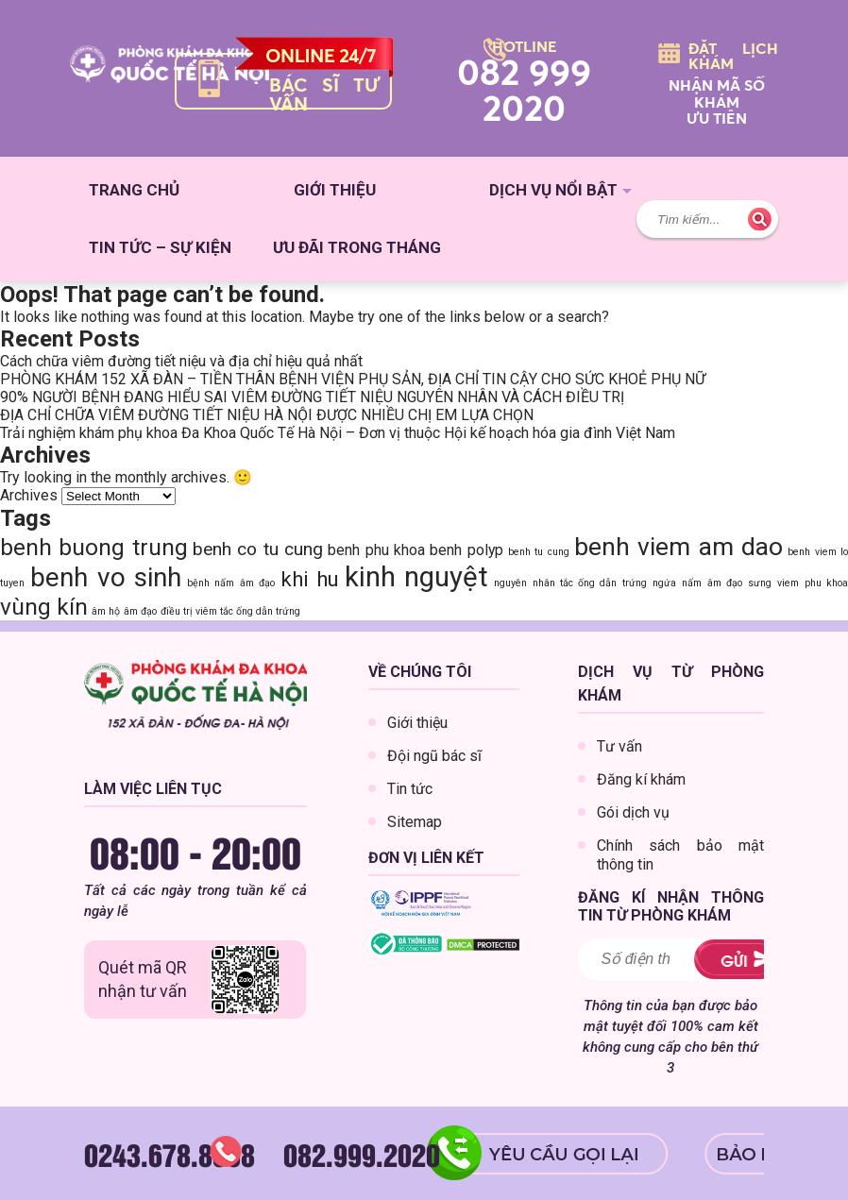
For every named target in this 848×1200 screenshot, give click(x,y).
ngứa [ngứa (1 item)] (664, 583)
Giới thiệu (335, 189)
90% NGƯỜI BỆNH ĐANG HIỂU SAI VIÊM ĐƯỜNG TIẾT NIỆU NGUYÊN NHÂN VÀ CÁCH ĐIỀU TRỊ (312, 397)
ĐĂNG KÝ (728, 959)
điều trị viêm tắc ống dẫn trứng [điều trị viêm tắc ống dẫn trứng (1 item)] (230, 611)
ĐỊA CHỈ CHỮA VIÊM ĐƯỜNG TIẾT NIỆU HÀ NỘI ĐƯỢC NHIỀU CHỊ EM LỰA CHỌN (267, 415)
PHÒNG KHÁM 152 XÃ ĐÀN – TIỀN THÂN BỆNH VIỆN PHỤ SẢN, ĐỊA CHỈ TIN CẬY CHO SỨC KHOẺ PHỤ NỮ (352, 379)
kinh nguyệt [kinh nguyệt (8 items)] (416, 577)
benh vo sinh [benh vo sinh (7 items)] (105, 577)
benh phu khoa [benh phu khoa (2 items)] (376, 550)
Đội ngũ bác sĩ (434, 756)
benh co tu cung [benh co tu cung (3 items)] (258, 549)
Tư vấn (619, 746)
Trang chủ (134, 189)
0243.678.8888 (169, 1154)
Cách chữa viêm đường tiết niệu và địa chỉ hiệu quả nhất (181, 361)
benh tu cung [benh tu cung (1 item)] (538, 552)
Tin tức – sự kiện (160, 247)
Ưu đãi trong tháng (357, 247)
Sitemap (414, 822)
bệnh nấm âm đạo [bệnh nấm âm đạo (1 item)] (231, 583)
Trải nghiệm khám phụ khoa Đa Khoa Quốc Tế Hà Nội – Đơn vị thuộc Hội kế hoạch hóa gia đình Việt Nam (337, 433)
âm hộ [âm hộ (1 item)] (106, 611)
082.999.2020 (361, 1154)
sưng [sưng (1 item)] (760, 583)
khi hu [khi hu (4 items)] (309, 578)
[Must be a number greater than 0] (636, 959)
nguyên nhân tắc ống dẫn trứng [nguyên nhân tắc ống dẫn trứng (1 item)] (570, 583)
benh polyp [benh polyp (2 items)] (466, 550)
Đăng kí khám (641, 779)
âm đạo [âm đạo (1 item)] (140, 611)
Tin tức (409, 789)
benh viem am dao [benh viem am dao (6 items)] (678, 546)
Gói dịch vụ (633, 812)
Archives (29, 495)
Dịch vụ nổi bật (553, 189)
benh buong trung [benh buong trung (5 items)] (94, 547)
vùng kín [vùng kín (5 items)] (44, 606)
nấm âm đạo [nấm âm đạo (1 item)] (712, 583)
